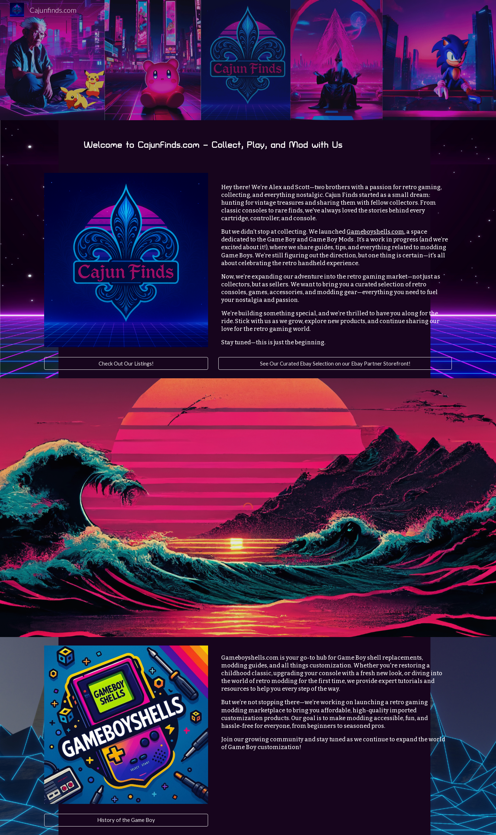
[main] (213, 142)
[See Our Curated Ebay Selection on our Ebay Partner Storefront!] (335, 363)
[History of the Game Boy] (126, 820)
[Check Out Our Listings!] (126, 363)
